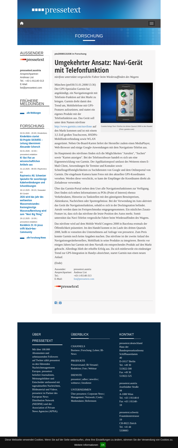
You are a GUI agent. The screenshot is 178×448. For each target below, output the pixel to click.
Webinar (92, 368)
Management (77, 397)
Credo (99, 397)
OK (103, 444)
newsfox (94, 379)
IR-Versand (91, 364)
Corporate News (96, 393)
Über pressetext (78, 393)
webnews (75, 382)
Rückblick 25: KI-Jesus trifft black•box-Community (31, 228)
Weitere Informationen (86, 444)
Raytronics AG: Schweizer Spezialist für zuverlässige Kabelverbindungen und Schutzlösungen (33, 181)
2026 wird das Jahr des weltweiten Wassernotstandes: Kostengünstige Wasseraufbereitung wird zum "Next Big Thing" (33, 205)
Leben (96, 350)
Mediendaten (77, 400)
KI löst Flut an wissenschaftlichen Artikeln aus (30, 161)
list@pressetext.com (84, 278)
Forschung (86, 350)
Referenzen (90, 400)
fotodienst (86, 382)
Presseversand (78, 364)
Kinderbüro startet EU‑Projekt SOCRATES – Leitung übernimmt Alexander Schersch (31, 141)
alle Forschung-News (36, 237)
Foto (84, 368)
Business (75, 350)
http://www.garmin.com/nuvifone (73, 126)
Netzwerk (90, 397)
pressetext (76, 379)
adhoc (85, 379)
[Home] (21, 23)
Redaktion (76, 368)
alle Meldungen (34, 112)
